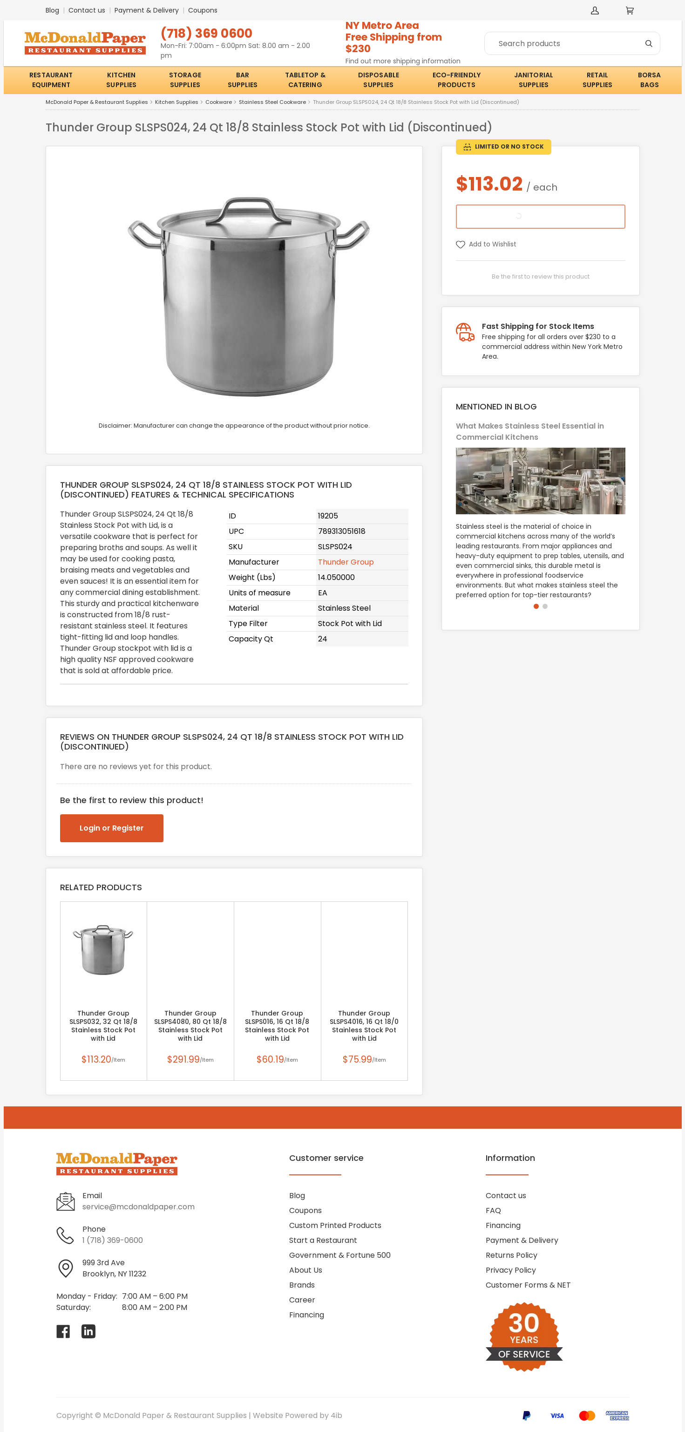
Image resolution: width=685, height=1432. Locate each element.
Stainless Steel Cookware (272, 102)
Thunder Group (346, 562)
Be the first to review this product (541, 276)
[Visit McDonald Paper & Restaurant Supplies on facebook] (63, 1331)
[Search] (572, 43)
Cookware (218, 102)
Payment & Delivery (147, 10)
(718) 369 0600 (206, 33)
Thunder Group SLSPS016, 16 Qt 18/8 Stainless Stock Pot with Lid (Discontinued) (277, 1030)
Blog (52, 10)
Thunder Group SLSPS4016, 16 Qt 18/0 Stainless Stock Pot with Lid (364, 1026)
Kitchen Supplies (176, 102)
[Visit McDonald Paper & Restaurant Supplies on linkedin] (88, 1331)
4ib (336, 1415)
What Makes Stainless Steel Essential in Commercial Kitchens (530, 432)
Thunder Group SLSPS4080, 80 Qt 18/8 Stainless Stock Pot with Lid (190, 1026)
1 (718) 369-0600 (112, 1240)
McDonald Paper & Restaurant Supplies (97, 102)
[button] (536, 606)
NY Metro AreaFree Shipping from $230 (394, 37)
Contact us (86, 10)
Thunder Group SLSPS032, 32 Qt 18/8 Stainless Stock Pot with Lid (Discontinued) (103, 1030)
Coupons (202, 10)
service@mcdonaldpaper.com (138, 1206)
